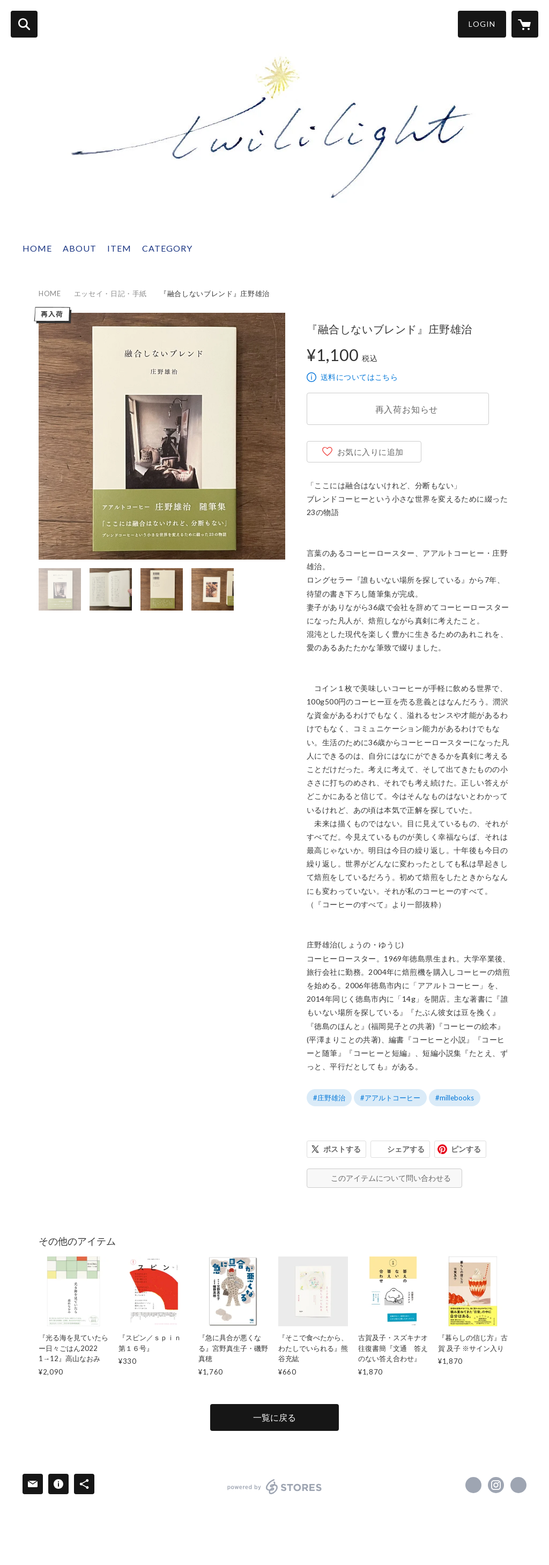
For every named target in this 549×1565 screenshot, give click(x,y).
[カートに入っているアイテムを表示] (524, 24)
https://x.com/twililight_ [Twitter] (473, 1485)
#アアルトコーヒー (390, 1097)
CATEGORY (167, 248)
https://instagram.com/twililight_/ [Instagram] (496, 1485)
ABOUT (80, 248)
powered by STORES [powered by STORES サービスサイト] (274, 1486)
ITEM (119, 248)
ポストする (342, 1148)
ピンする (466, 1148)
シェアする (406, 1148)
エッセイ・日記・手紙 (110, 293)
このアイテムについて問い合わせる (391, 1177)
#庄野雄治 (329, 1097)
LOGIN (482, 23)
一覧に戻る (274, 1417)
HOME (37, 248)
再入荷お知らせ (407, 409)
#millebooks (454, 1097)
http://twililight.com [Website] (518, 1485)
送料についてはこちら (359, 376)
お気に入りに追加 (370, 452)
